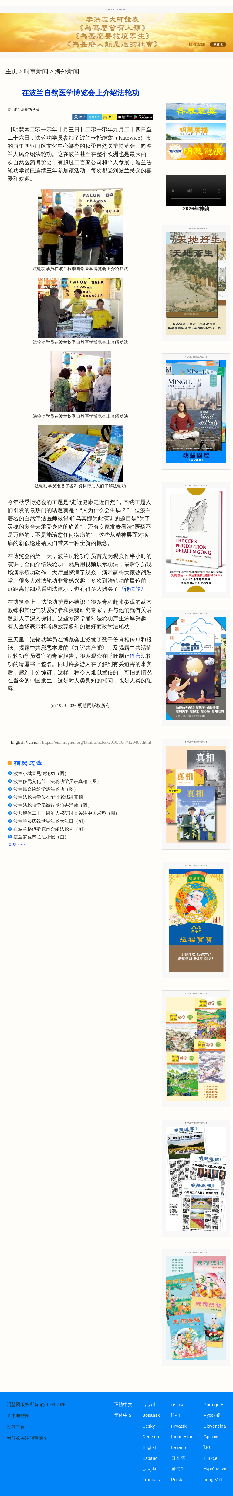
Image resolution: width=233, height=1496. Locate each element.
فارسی (149, 1469)
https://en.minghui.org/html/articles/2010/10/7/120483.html (96, 742)
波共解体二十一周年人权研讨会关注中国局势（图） (66, 813)
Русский (212, 1415)
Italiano (178, 1447)
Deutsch (150, 1436)
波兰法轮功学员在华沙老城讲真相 (48, 797)
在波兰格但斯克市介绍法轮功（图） (50, 829)
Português (214, 1404)
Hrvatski (179, 1426)
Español (150, 1458)
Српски (211, 1436)
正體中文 (123, 1404)
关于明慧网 (18, 1416)
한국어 (178, 1469)
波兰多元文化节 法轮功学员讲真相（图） (57, 781)
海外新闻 (67, 71)
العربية (148, 1404)
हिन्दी (175, 1415)
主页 (11, 71)
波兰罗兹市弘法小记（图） (41, 837)
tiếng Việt (213, 1479)
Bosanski (151, 1415)
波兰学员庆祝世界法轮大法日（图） (50, 821)
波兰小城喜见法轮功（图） (41, 773)
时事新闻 (36, 71)
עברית (177, 1404)
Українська (215, 1469)
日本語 (178, 1458)
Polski (177, 1479)
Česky (148, 1426)
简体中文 (123, 1415)
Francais (151, 1479)
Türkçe (211, 1458)
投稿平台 (16, 1427)
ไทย (208, 1447)
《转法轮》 (132, 589)
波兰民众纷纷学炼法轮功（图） (45, 789)
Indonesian (182, 1436)
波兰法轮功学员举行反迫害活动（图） (52, 805)
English (149, 1447)
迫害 (135, 656)
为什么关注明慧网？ (27, 1438)
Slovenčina (215, 1426)
